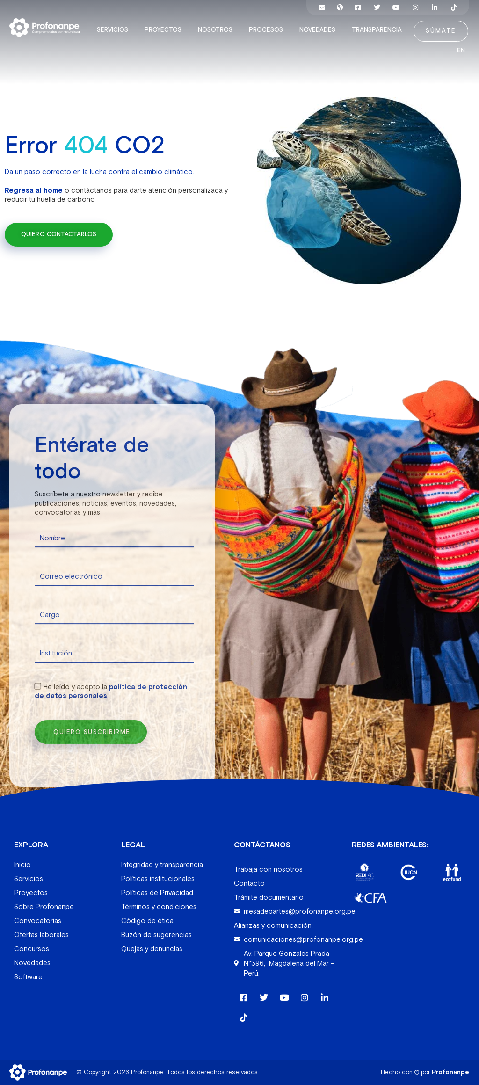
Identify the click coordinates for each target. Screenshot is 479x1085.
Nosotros (217, 30)
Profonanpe (450, 1071)
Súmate (441, 31)
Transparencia (379, 30)
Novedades (319, 30)
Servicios (115, 30)
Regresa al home (34, 190)
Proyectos (165, 30)
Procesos (268, 30)
